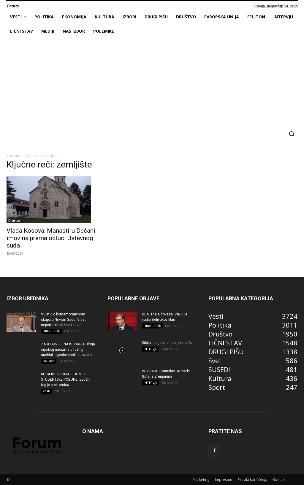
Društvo (14, 220)
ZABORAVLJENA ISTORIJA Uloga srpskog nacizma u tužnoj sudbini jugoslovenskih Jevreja (68, 349)
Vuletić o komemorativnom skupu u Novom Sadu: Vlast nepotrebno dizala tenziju (63, 319)
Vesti (46, 391)
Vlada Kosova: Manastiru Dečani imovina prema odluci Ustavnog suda (51, 238)
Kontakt (279, 479)
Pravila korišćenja (252, 479)
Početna (13, 155)
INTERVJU (150, 349)
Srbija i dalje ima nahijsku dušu (167, 343)
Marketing (201, 479)
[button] (291, 133)
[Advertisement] (152, 82)
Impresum (223, 479)
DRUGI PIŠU (51, 331)
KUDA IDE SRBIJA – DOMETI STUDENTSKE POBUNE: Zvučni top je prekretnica (65, 379)
